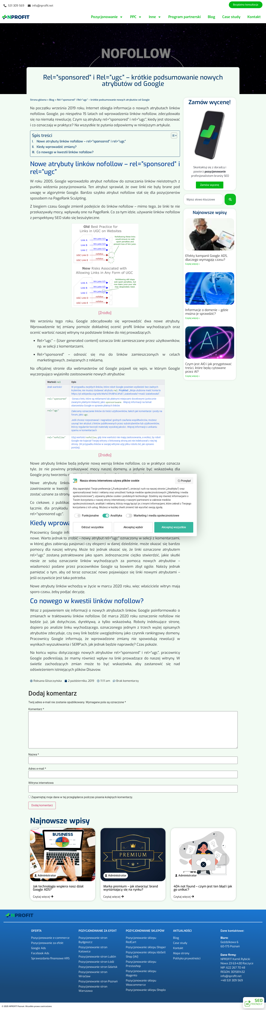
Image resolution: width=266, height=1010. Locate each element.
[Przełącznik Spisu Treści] (172, 135)
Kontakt (254, 17)
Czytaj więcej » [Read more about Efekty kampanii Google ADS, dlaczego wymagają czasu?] (192, 264)
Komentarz (36, 709)
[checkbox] (86, 516)
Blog (211, 17)
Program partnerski (184, 17)
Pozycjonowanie (107, 17)
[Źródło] (104, 313)
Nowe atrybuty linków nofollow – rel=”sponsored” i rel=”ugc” (81, 141)
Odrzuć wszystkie (92, 527)
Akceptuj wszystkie (174, 527)
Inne (155, 17)
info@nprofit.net (231, 976)
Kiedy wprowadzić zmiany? (57, 147)
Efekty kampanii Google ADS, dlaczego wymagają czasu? (206, 258)
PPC (136, 17)
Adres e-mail (37, 768)
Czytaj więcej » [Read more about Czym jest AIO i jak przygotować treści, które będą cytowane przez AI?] (192, 376)
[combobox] (203, 199)
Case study (231, 17)
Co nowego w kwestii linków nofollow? (65, 152)
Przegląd (184, 480)
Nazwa (33, 754)
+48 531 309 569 (232, 980)
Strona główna (38, 99)
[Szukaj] (230, 199)
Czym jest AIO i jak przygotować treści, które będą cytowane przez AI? (208, 368)
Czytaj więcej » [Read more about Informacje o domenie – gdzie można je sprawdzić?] (192, 318)
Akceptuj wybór (133, 527)
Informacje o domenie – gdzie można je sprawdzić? (206, 312)
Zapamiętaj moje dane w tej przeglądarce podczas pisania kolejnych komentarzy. (82, 797)
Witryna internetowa (40, 783)
